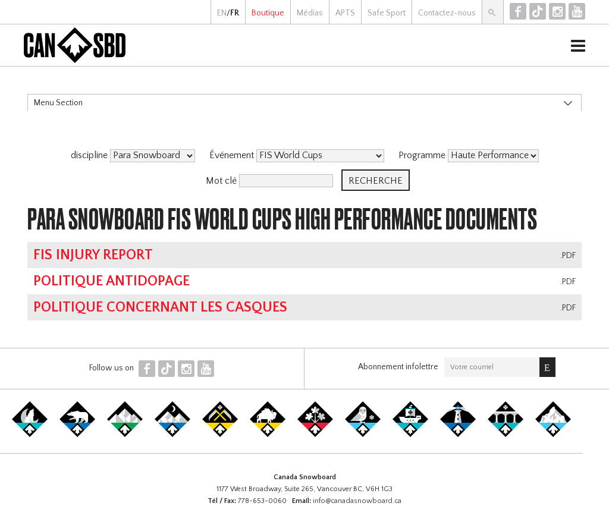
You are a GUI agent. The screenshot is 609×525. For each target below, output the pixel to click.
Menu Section (58, 103)
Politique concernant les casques (160, 307)
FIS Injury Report (93, 255)
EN (222, 13)
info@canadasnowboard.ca (357, 501)
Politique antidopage (111, 281)
